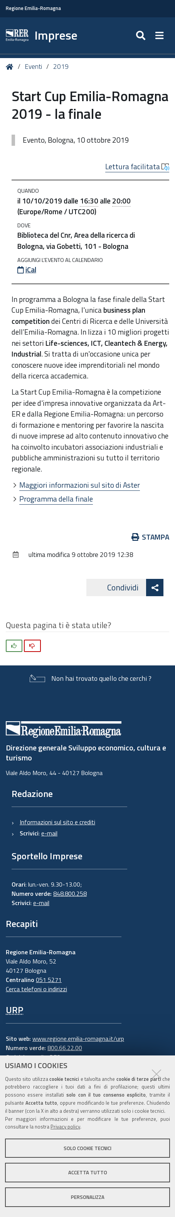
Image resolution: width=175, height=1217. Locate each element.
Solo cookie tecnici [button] (87, 1148)
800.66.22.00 (64, 1047)
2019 (61, 67)
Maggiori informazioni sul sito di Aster (79, 484)
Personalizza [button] (87, 1197)
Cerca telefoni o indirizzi (36, 989)
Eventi (33, 67)
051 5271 (49, 979)
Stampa (155, 536)
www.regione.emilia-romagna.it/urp (78, 1038)
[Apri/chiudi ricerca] (155, 35)
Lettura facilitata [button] (137, 166)
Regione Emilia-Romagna (33, 8)
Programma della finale (56, 498)
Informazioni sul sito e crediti (57, 822)
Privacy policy (65, 1126)
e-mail (49, 833)
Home (11, 66)
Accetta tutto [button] (87, 1172)
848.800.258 (70, 893)
